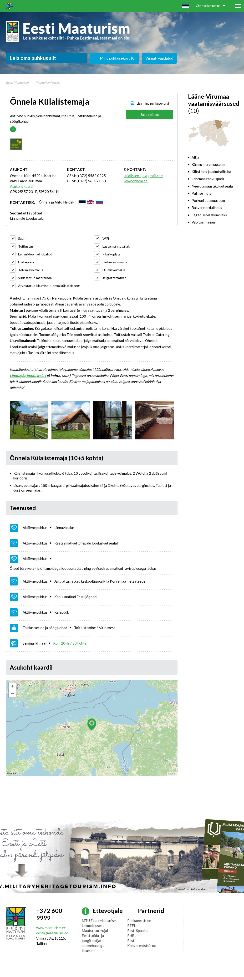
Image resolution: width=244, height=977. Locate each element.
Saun (21, 238)
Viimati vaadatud (159, 58)
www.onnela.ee (135, 181)
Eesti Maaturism (17, 82)
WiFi (105, 238)
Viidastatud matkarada (35, 278)
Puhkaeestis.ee (139, 920)
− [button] (12, 693)
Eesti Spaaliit (137, 930)
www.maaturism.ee (51, 928)
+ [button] (12, 686)
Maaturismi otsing (48, 82)
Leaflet (172, 773)
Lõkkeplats (26, 262)
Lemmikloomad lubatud (35, 254)
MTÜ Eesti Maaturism (99, 920)
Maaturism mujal (95, 930)
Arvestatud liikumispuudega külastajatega (49, 286)
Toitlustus (26, 246)
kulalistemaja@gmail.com (143, 175)
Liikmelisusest (93, 925)
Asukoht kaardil (22, 186)
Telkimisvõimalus (30, 270)
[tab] (213, 157)
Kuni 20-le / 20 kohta (69, 643)
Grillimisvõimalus (114, 262)
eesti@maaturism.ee (52, 933)
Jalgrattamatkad (114, 278)
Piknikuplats (111, 254)
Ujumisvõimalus (113, 270)
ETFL (131, 925)
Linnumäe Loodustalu (27, 218)
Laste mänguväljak (116, 246)
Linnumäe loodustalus (28, 375)
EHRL (131, 935)
